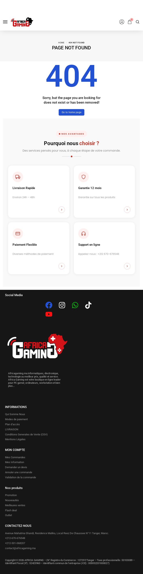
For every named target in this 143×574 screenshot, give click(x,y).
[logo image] (22, 22)
